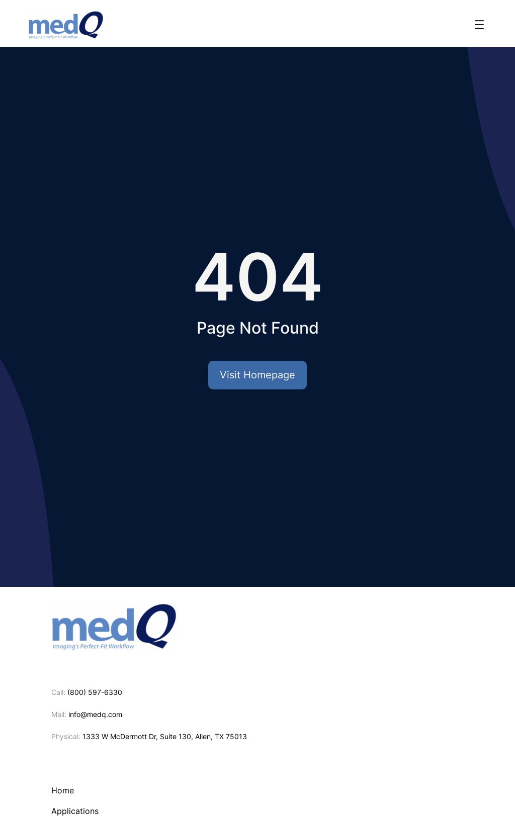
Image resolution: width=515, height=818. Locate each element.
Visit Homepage (257, 375)
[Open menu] (479, 24)
